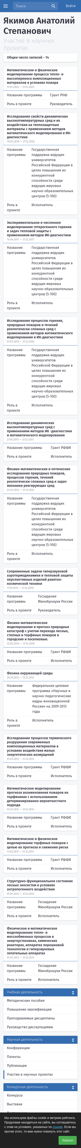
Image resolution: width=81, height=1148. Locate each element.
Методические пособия (26, 1001)
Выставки (14, 1104)
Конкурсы (15, 1095)
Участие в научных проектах (30, 1074)
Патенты (14, 1057)
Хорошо (67, 1140)
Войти (71, 6)
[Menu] (6, 6)
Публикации (17, 1066)
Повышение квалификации (29, 1009)
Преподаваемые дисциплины (31, 1018)
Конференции (18, 1048)
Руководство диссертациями (30, 1027)
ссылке (57, 1127)
